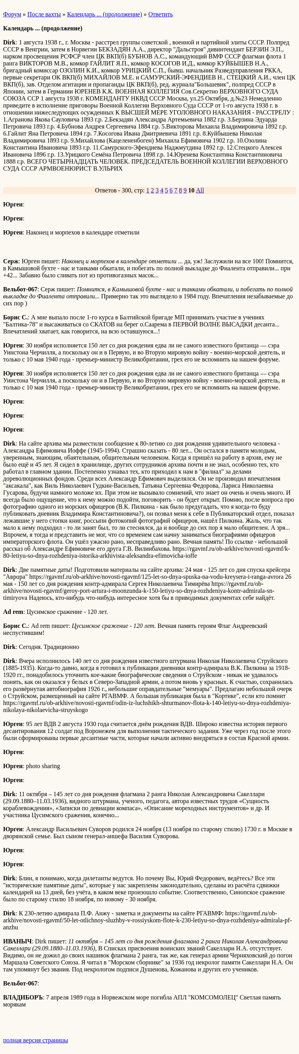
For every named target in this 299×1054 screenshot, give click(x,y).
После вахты (44, 14)
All (200, 190)
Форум (12, 14)
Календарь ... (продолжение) (104, 14)
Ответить (160, 14)
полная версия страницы (35, 1040)
